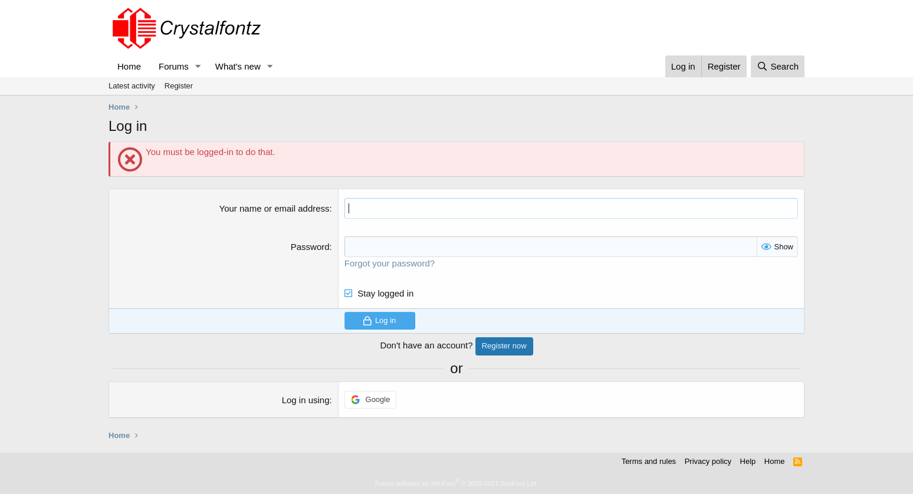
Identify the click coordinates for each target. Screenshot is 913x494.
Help (748, 461)
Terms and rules (649, 461)
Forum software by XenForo (456, 483)
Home (129, 66)
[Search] (777, 66)
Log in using (306, 400)
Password (310, 247)
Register (179, 85)
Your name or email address (274, 208)
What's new (238, 66)
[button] (198, 66)
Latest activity (132, 85)
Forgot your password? (389, 263)
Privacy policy (708, 461)
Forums (174, 66)
